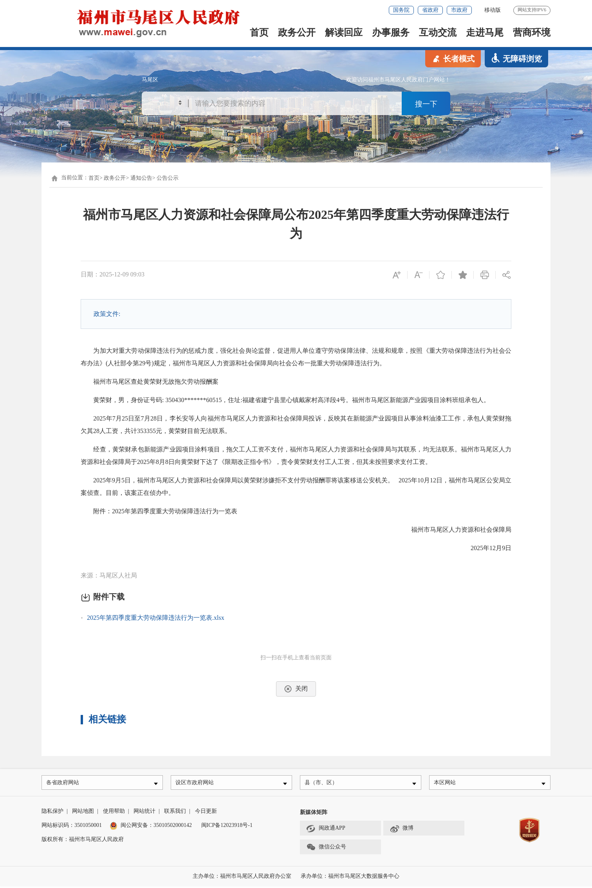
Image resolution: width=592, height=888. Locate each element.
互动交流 (438, 32)
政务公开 (297, 32)
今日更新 (206, 813)
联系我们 (175, 813)
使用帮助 (114, 813)
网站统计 (144, 813)
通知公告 (141, 178)
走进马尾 (485, 32)
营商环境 (531, 32)
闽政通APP (325, 830)
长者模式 (453, 58)
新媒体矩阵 (313, 814)
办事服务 (391, 32)
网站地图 (83, 813)
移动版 (492, 10)
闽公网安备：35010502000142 (156, 827)
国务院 (401, 10)
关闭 (296, 689)
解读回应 (344, 32)
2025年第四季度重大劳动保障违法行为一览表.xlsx (155, 617)
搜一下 (426, 104)
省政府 (430, 10)
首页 (259, 32)
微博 (401, 830)
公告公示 (168, 178)
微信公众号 (326, 849)
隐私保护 (52, 813)
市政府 (459, 10)
